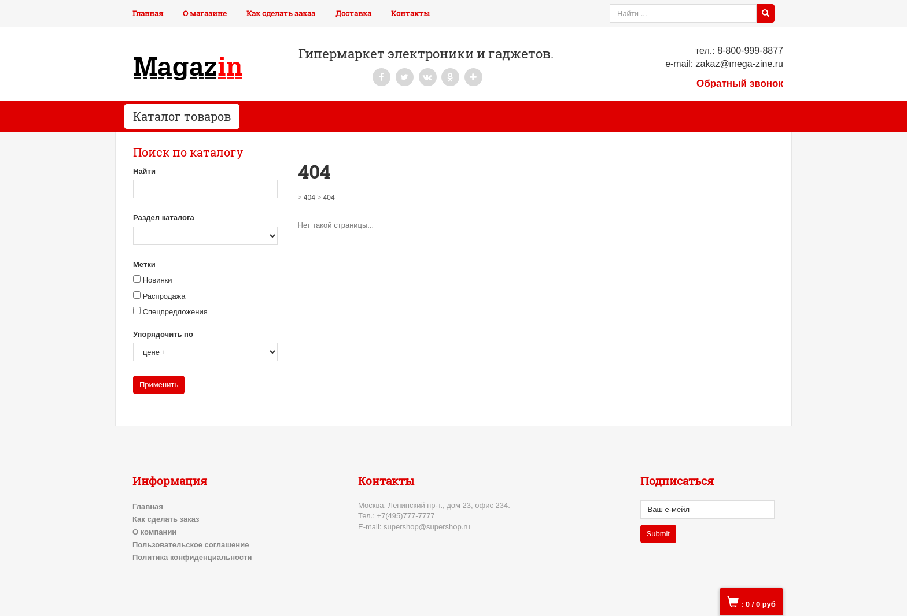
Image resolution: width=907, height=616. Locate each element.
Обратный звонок (739, 83)
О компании (154, 532)
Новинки (157, 280)
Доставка (353, 13)
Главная (147, 13)
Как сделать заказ (280, 13)
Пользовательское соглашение (190, 544)
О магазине (205, 13)
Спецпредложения (175, 311)
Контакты (410, 13)
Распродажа (164, 296)
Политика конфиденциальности (192, 557)
